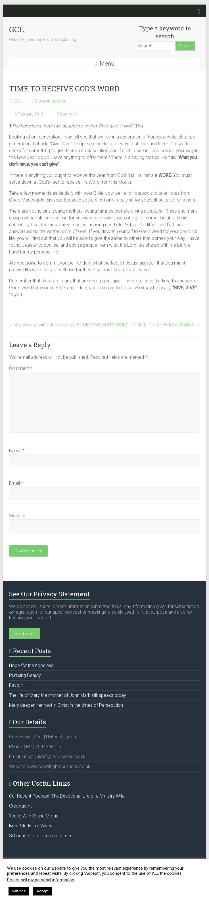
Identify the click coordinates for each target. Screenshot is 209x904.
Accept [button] (43, 891)
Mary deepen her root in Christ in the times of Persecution (66, 705)
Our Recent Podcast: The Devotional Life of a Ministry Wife (67, 796)
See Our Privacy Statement (49, 594)
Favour (16, 685)
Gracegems (21, 806)
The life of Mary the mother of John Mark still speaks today (67, 695)
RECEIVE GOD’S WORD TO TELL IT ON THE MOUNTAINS (141, 325)
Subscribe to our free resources (40, 835)
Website (17, 516)
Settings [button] (19, 891)
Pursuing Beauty (25, 675)
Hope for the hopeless (31, 665)
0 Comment (65, 114)
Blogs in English (50, 101)
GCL (16, 29)
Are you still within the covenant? (44, 325)
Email (16, 483)
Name (16, 450)
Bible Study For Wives (30, 826)
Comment (20, 368)
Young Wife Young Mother (34, 816)
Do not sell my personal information (40, 879)
